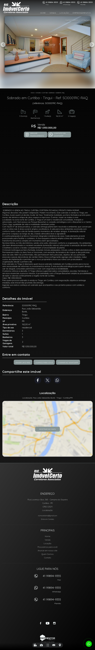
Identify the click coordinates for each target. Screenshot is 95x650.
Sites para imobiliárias (47, 642)
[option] (47, 44)
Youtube (47, 623)
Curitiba (45, 93)
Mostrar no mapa (47, 429)
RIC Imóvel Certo (47, 474)
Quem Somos (71, 20)
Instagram (54, 623)
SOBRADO (52, 93)
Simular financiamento (37, 134)
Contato (86, 20)
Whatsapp (57, 380)
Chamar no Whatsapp (68, 362)
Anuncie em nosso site (47, 550)
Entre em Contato (47, 519)
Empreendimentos (82, 13)
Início (32, 93)
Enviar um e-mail (23, 362)
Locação (64, 13)
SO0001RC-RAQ (60, 93)
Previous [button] (3, 44)
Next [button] (91, 44)
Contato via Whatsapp (60, 134)
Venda (52, 13)
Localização (47, 510)
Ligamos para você (44, 362)
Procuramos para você (47, 547)
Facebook (37, 380)
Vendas (38, 93)
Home (43, 13)
